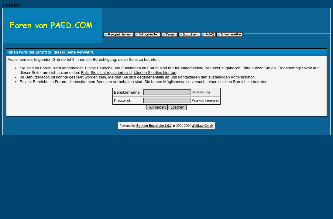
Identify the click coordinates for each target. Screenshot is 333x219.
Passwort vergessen (205, 100)
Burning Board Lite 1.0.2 (154, 125)
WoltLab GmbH (203, 125)
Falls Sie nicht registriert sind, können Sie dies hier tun (128, 72)
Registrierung (201, 92)
